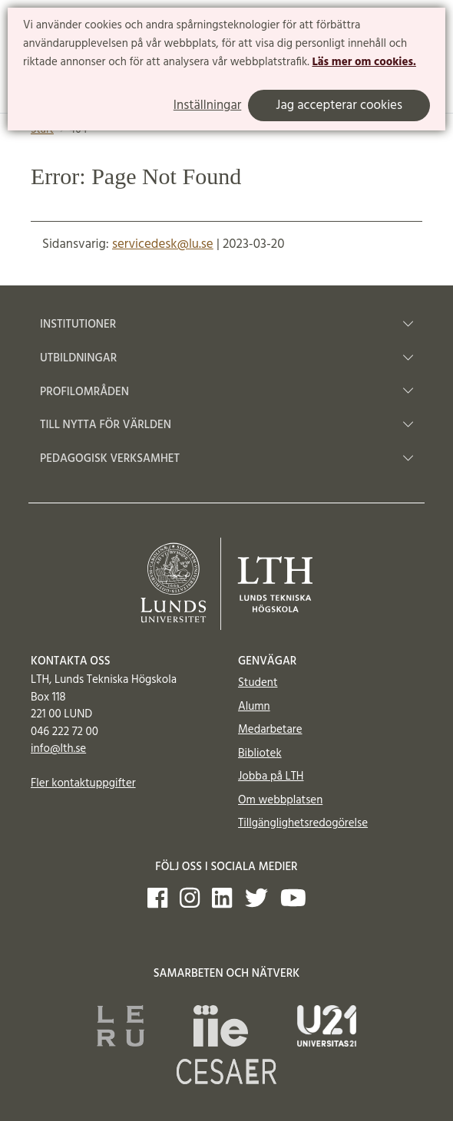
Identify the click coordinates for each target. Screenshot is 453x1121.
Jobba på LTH (271, 776)
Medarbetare (270, 729)
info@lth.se (58, 749)
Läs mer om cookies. (363, 62)
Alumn (254, 706)
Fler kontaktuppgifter (83, 783)
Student (257, 683)
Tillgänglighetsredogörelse (303, 823)
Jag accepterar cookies (339, 105)
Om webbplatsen (280, 800)
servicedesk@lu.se (162, 244)
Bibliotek (260, 753)
